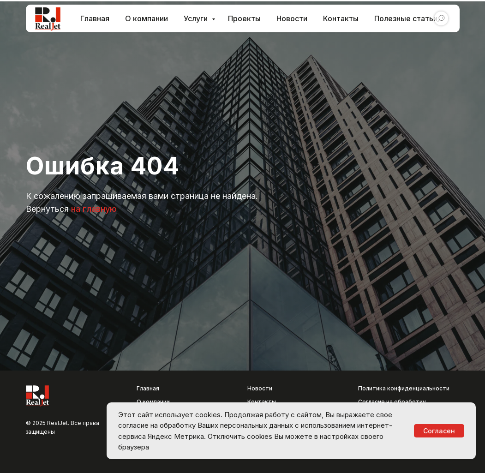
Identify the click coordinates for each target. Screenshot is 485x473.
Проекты (244, 18)
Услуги (197, 18)
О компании (146, 18)
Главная (94, 18)
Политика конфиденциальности (403, 388)
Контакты (341, 18)
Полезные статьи (405, 18)
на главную (94, 209)
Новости (291, 18)
